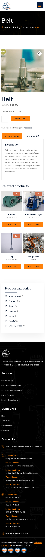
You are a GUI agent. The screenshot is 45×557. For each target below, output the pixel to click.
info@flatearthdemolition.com (19, 458)
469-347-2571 (12, 505)
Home (7, 27)
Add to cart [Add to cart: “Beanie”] (11, 224)
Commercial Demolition (11, 390)
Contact (5, 430)
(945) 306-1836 (13, 526)
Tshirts (12, 321)
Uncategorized (15, 326)
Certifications (7, 425)
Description (12, 136)
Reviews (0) (33, 136)
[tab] (11, 136)
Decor (11, 306)
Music (11, 316)
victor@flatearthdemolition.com (20, 487)
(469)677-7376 (12, 497)
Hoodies (12, 311)
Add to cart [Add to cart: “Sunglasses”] (33, 266)
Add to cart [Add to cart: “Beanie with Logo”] (33, 224)
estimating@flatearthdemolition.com (22, 473)
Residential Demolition (11, 385)
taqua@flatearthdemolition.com (20, 480)
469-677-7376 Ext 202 (16, 512)
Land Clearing (7, 380)
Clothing (16, 27)
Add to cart (20, 119)
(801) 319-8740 (12, 519)
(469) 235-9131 (28, 519)
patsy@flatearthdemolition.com (20, 466)
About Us (5, 421)
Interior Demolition (9, 400)
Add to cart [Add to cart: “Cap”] (11, 266)
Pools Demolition (8, 395)
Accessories (28, 27)
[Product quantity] (4, 119)
